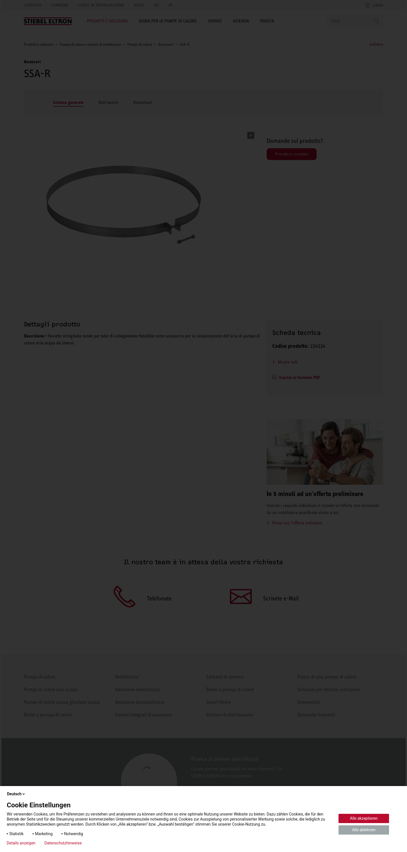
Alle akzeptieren (364, 818)
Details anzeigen (21, 843)
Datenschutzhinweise (63, 843)
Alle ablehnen (364, 830)
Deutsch (16, 794)
